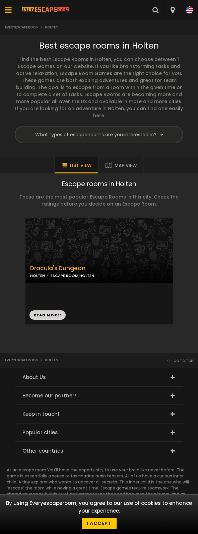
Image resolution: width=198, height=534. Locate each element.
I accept (99, 523)
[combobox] (172, 10)
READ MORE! (48, 315)
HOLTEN (37, 275)
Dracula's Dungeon (57, 268)
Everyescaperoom (22, 27)
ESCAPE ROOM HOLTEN (72, 275)
